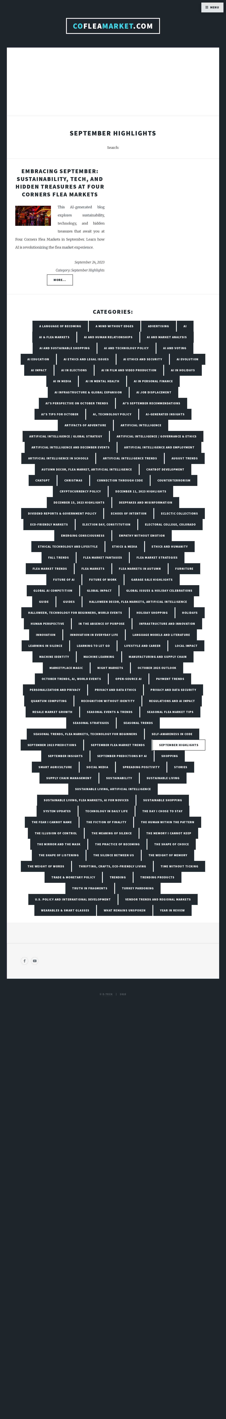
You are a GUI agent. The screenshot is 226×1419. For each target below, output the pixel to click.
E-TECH (108, 994)
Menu (214, 7)
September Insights (65, 756)
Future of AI (64, 579)
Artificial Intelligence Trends (130, 458)
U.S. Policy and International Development (73, 899)
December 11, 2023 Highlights (140, 491)
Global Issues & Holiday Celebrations (159, 590)
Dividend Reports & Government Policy (62, 513)
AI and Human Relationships (108, 337)
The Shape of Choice (171, 844)
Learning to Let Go (93, 646)
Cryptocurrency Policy (80, 491)
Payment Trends (170, 679)
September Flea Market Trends (118, 745)
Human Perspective (47, 624)
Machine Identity (54, 657)
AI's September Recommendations (151, 403)
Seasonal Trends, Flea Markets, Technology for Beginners (85, 734)
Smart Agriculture (55, 767)
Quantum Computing (49, 701)
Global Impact (99, 590)
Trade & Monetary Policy (73, 877)
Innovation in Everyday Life (94, 635)
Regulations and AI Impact (172, 701)
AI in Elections (74, 370)
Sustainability (119, 778)
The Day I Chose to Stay (162, 811)
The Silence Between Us (113, 855)
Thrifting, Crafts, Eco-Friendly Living (112, 866)
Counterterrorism (174, 480)
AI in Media (62, 381)
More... (60, 280)
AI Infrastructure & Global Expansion (88, 392)
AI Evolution (188, 359)
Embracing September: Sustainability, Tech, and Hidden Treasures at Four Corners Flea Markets (59, 182)
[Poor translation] (28, 1310)
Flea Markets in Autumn (140, 569)
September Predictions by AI (122, 756)
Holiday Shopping (152, 613)
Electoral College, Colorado (170, 524)
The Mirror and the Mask (59, 844)
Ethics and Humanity (170, 546)
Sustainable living (163, 778)
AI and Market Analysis (167, 337)
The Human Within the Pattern (167, 822)
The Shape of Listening (59, 855)
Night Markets (110, 668)
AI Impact (39, 370)
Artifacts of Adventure (85, 425)
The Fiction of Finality (106, 822)
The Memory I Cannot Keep (168, 833)
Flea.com (113, 26)
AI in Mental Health (102, 381)
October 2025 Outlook (157, 668)
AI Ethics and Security (142, 359)
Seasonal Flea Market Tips (170, 712)
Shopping (169, 756)
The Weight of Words (46, 866)
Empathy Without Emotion (142, 535)
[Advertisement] (113, 85)
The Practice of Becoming (117, 844)
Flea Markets (93, 569)
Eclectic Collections (179, 513)
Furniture (184, 569)
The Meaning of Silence (112, 833)
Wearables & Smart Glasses (65, 910)
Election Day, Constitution (106, 524)
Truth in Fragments (89, 888)
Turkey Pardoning (138, 888)
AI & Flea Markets (54, 337)
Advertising (158, 326)
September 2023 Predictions (52, 745)
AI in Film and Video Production (129, 370)
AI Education (38, 359)
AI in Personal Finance (153, 381)
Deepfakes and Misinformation (145, 502)
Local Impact (186, 646)
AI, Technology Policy (112, 414)
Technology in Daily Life (106, 811)
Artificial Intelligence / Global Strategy (65, 436)
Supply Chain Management (69, 778)
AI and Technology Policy (126, 348)
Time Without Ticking (179, 866)
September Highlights (178, 745)
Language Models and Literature (161, 635)
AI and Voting (175, 348)
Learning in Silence (45, 646)
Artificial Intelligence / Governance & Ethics (157, 436)
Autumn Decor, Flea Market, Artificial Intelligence (87, 469)
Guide (44, 602)
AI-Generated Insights (165, 414)
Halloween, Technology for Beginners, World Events (75, 613)
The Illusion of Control (56, 833)
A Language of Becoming (60, 326)
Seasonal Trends (138, 723)
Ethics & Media (124, 546)
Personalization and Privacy (55, 690)
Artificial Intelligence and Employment (159, 447)
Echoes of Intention (129, 513)
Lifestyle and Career (142, 646)
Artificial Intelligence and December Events (71, 447)
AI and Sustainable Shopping (64, 348)
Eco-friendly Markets (49, 524)
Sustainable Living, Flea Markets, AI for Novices (86, 800)
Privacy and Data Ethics (115, 690)
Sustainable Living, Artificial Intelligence (113, 789)
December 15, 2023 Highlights (79, 502)
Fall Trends (58, 557)
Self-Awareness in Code (172, 734)
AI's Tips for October (59, 414)
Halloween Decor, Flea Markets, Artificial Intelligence (138, 602)
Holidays (190, 613)
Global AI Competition (52, 590)
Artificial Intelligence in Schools (58, 458)
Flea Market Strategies (157, 557)
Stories (180, 767)
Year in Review (172, 910)
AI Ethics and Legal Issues (86, 359)
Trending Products (157, 877)
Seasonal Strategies (91, 723)
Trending (118, 877)
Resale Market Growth (52, 712)
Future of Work (103, 579)
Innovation (46, 635)
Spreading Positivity (141, 767)
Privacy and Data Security (173, 690)
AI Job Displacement (153, 392)
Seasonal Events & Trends (110, 712)
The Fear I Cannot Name (52, 822)
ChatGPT (42, 480)
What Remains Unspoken (125, 910)
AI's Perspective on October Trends (77, 403)
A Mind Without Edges (115, 326)
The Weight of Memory (167, 855)
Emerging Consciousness (83, 535)
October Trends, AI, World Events (71, 679)
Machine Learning (99, 657)
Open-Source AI (128, 679)
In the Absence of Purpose (102, 624)
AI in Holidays (183, 370)
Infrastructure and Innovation (167, 624)
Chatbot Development (165, 469)
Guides (69, 602)
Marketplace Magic (66, 668)
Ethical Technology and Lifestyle (68, 546)
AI (185, 326)
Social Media (97, 767)
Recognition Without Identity (108, 701)
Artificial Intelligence (141, 425)
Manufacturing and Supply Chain (158, 657)
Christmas (73, 480)
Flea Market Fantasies (102, 557)
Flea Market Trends (50, 569)
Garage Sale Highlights (152, 579)
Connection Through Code (120, 480)
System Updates (57, 811)
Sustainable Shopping (162, 800)
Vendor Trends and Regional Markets (158, 899)
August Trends (185, 458)
